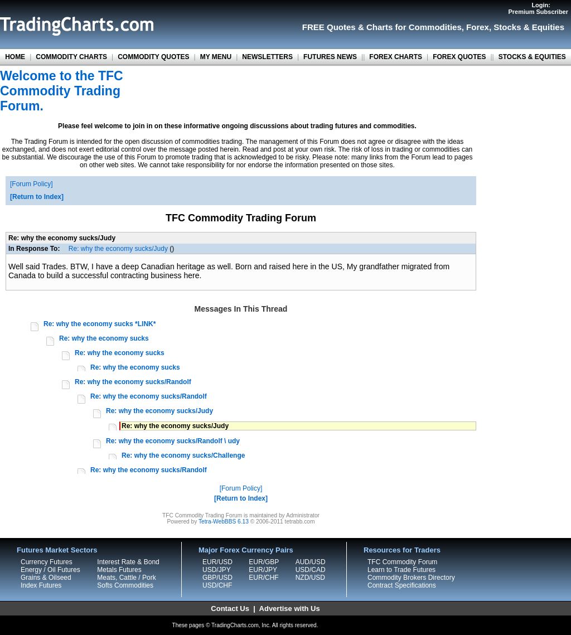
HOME (15, 57)
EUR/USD (217, 562)
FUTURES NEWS (330, 57)
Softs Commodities (125, 585)
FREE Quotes (329, 27)
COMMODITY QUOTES (153, 57)
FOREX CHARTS (395, 57)
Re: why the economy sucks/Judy (118, 249)
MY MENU (215, 57)
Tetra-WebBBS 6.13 (224, 521)
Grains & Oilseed (46, 577)
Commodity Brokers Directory (411, 577)
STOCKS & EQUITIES (532, 57)
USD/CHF (217, 585)
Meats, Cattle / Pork (126, 577)
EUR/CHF (263, 577)
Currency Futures (46, 562)
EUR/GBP (264, 562)
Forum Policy (31, 184)
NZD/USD (310, 577)
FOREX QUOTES (459, 57)
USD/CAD (311, 570)
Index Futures (41, 585)
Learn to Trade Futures (401, 570)
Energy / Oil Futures (50, 570)
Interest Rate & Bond (128, 562)
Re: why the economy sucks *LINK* (99, 324)
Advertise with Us (289, 608)
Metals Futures (119, 570)
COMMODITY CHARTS (71, 57)
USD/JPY (216, 570)
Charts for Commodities (414, 27)
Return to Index (36, 197)
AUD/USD (311, 562)
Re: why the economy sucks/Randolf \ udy (173, 441)
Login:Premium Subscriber (538, 8)
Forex (477, 27)
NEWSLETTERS (267, 57)
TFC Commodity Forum (402, 562)
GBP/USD (217, 577)
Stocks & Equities (528, 27)
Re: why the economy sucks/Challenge (183, 455)
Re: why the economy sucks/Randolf (133, 382)
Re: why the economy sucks (104, 338)
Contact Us (230, 608)
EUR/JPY (263, 570)
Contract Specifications (401, 585)
